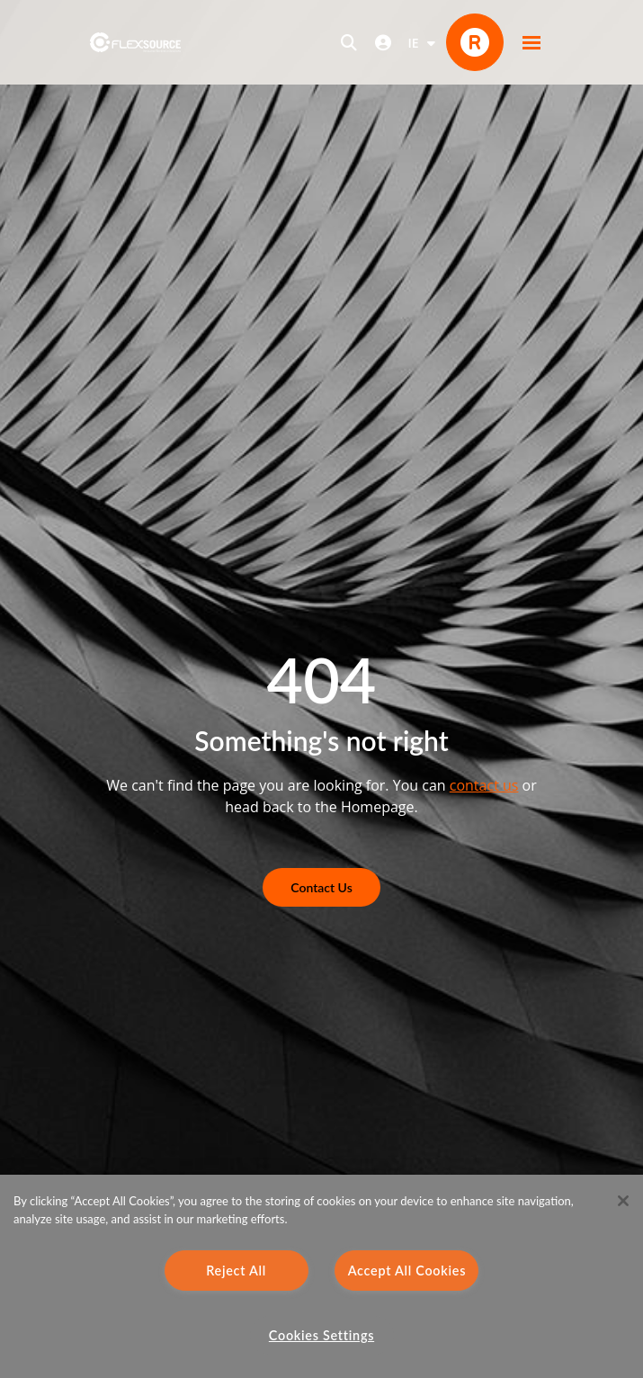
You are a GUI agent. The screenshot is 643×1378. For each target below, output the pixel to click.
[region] (321, 1276)
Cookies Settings (321, 1335)
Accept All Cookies (407, 1270)
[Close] (623, 1201)
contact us (484, 785)
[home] (135, 42)
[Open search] (349, 42)
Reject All (236, 1270)
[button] (531, 42)
